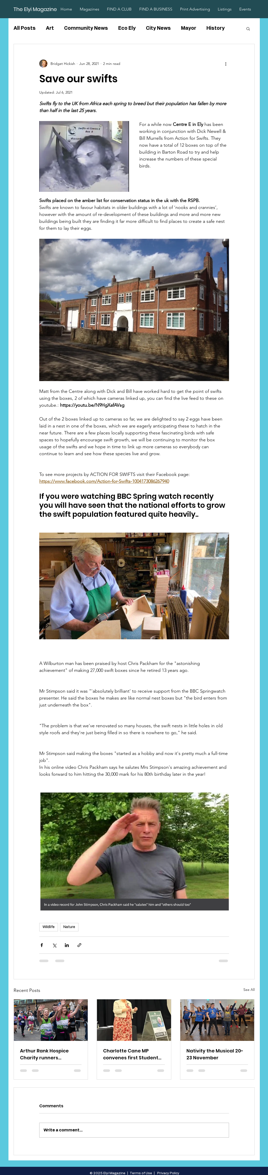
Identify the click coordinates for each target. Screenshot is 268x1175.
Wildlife (49, 927)
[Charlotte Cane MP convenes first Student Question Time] (134, 1020)
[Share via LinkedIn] (66, 945)
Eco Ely (127, 28)
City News (158, 28)
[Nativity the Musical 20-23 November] (217, 1020)
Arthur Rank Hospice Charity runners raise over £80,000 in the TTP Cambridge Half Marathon (44, 1054)
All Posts (25, 28)
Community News (86, 28)
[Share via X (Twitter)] (54, 945)
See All (249, 989)
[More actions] (226, 64)
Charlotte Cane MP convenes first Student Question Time (130, 1054)
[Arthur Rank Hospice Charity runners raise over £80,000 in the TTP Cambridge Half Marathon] (51, 1020)
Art (50, 28)
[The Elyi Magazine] (35, 9)
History (215, 28)
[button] (248, 28)
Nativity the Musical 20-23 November (214, 1054)
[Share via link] (79, 945)
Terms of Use (141, 1173)
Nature (69, 927)
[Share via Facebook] (41, 945)
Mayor (188, 28)
